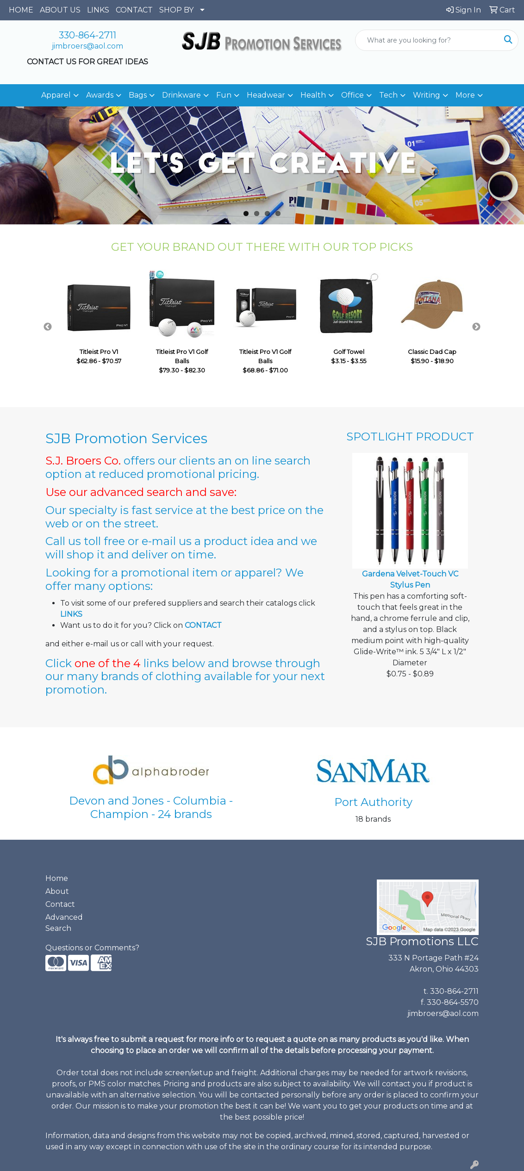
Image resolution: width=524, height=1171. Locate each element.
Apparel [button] (56, 95)
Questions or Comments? (92, 947)
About (57, 891)
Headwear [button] (266, 95)
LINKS (98, 10)
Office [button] (352, 95)
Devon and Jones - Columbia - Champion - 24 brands (151, 807)
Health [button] (313, 95)
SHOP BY (176, 10)
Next (476, 327)
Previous (47, 327)
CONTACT (134, 10)
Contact (60, 904)
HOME (21, 10)
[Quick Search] (427, 40)
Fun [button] (223, 95)
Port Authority (373, 802)
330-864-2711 (87, 35)
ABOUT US (60, 10)
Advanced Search (64, 923)
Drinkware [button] (181, 95)
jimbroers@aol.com (87, 46)
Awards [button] (99, 95)
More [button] (465, 95)
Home (56, 878)
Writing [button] (426, 95)
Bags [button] (138, 95)
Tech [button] (388, 95)
